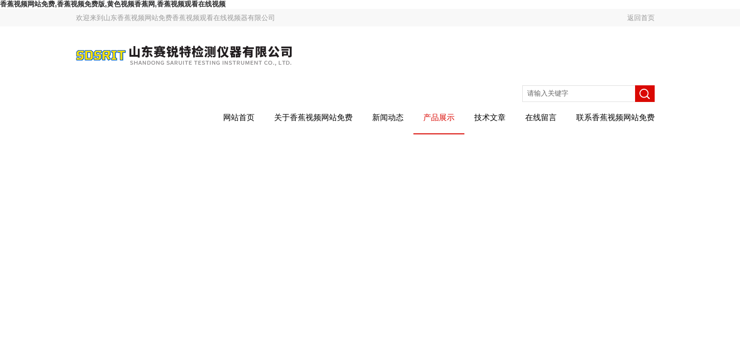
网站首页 (239, 117)
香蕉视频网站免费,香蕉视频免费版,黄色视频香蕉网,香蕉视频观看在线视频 (113, 4)
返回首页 (641, 18)
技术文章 (490, 117)
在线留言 (541, 117)
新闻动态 (388, 117)
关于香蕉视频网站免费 (313, 117)
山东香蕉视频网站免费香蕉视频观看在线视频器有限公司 (189, 18)
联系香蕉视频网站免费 (615, 117)
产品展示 (439, 117)
